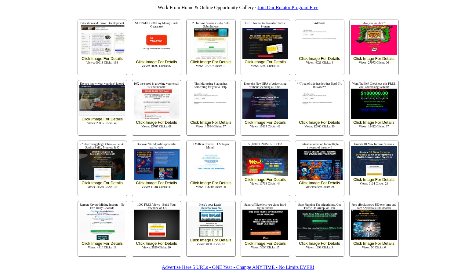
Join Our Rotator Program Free (288, 7)
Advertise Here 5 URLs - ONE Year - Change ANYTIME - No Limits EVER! (238, 267)
